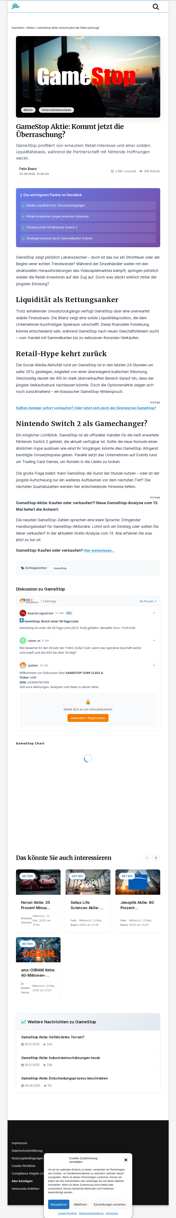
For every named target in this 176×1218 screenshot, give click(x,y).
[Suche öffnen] (154, 6)
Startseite (18, 28)
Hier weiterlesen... (101, 563)
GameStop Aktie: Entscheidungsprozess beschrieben (64, 1091)
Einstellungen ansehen (110, 1204)
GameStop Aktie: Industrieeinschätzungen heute (60, 1071)
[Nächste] (156, 871)
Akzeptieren (58, 1204)
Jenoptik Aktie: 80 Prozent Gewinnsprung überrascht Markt (137, 918)
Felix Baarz (28, 169)
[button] (126, 1160)
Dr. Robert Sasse (25, 1001)
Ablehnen (80, 1204)
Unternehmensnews (56, 110)
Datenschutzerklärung (91, 1213)
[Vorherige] (146, 871)
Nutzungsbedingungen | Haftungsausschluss (43, 1171)
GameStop (61, 581)
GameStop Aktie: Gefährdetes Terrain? (53, 1050)
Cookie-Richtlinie (67, 1213)
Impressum (112, 1213)
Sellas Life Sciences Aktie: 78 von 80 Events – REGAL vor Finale (88, 918)
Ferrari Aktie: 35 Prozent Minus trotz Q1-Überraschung (37, 918)
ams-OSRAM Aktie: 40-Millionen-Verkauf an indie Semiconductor (38, 986)
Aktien (30, 28)
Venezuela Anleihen (26, 1201)
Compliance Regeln (25, 1186)
